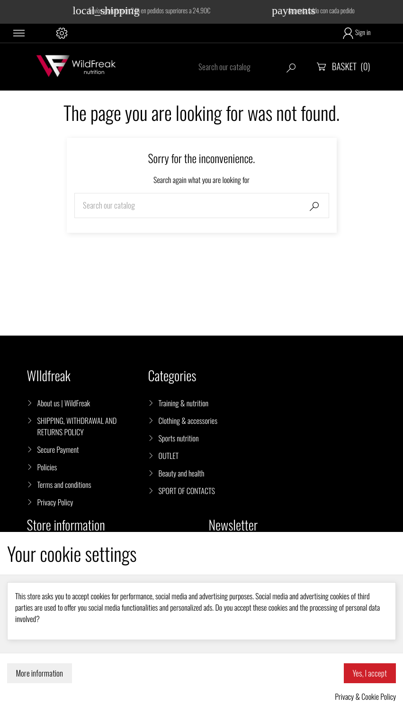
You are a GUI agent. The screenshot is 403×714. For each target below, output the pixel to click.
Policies (47, 467)
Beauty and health (181, 473)
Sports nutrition (178, 438)
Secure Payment (58, 449)
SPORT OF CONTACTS (186, 490)
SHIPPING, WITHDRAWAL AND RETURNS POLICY (77, 426)
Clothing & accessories (187, 420)
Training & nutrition (183, 403)
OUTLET (168, 455)
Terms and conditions (64, 484)
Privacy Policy (55, 502)
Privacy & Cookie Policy (365, 696)
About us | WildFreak (63, 403)
